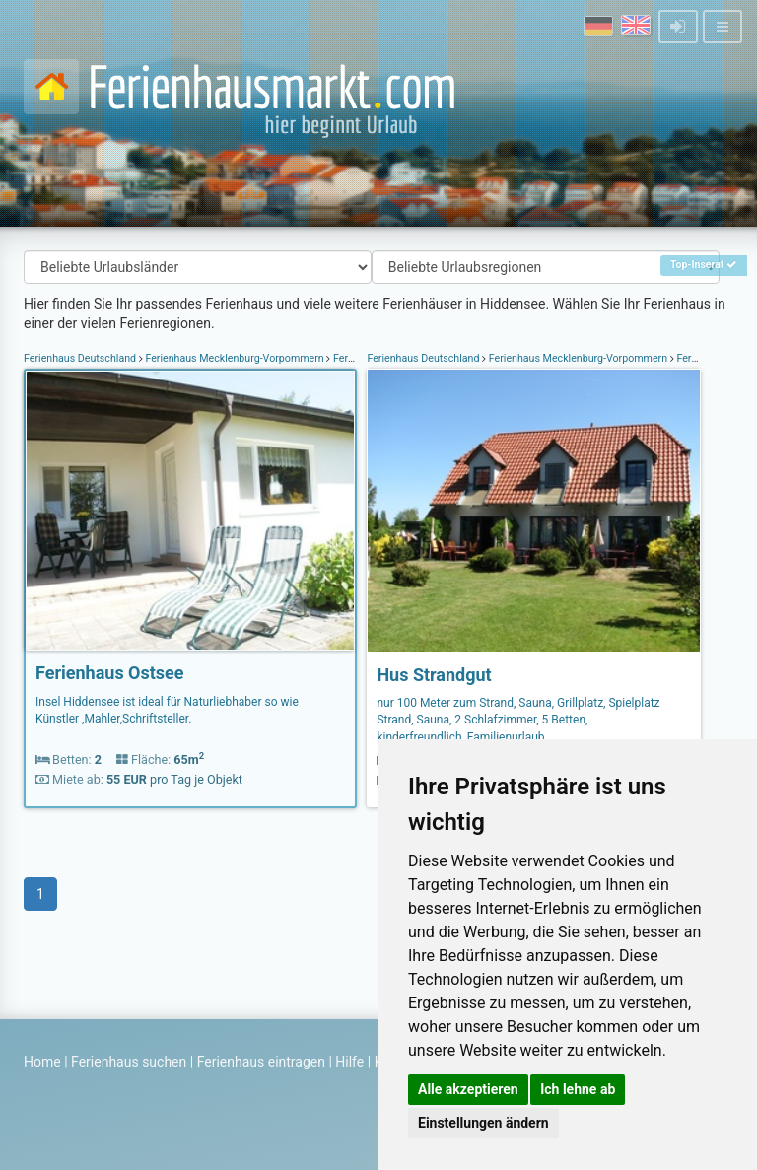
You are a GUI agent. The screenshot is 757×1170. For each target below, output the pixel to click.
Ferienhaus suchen (128, 1061)
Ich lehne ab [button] (577, 1089)
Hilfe (349, 1061)
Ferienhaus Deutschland (81, 358)
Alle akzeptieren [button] (468, 1089)
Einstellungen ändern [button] (483, 1123)
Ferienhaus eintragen (261, 1061)
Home (42, 1061)
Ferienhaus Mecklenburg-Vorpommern (235, 358)
